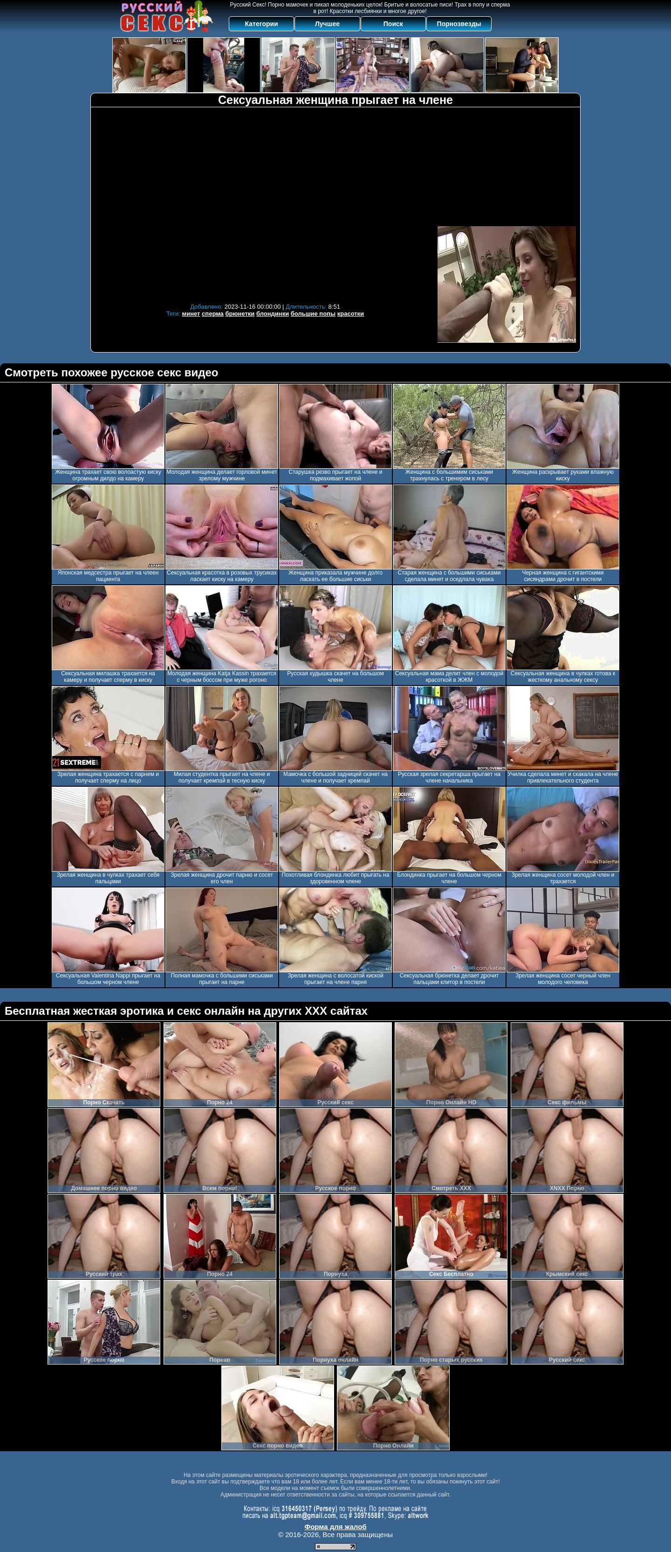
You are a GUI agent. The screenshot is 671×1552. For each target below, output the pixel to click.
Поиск (393, 24)
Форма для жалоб (335, 1527)
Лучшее (327, 24)
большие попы (313, 313)
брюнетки (239, 313)
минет (191, 313)
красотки (350, 313)
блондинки (272, 313)
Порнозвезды (459, 24)
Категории (261, 24)
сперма (213, 313)
